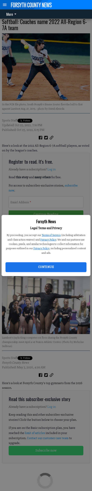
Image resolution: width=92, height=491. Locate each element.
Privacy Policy (48, 239)
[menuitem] (12, 14)
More (12, 14)
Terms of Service (51, 235)
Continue (46, 267)
